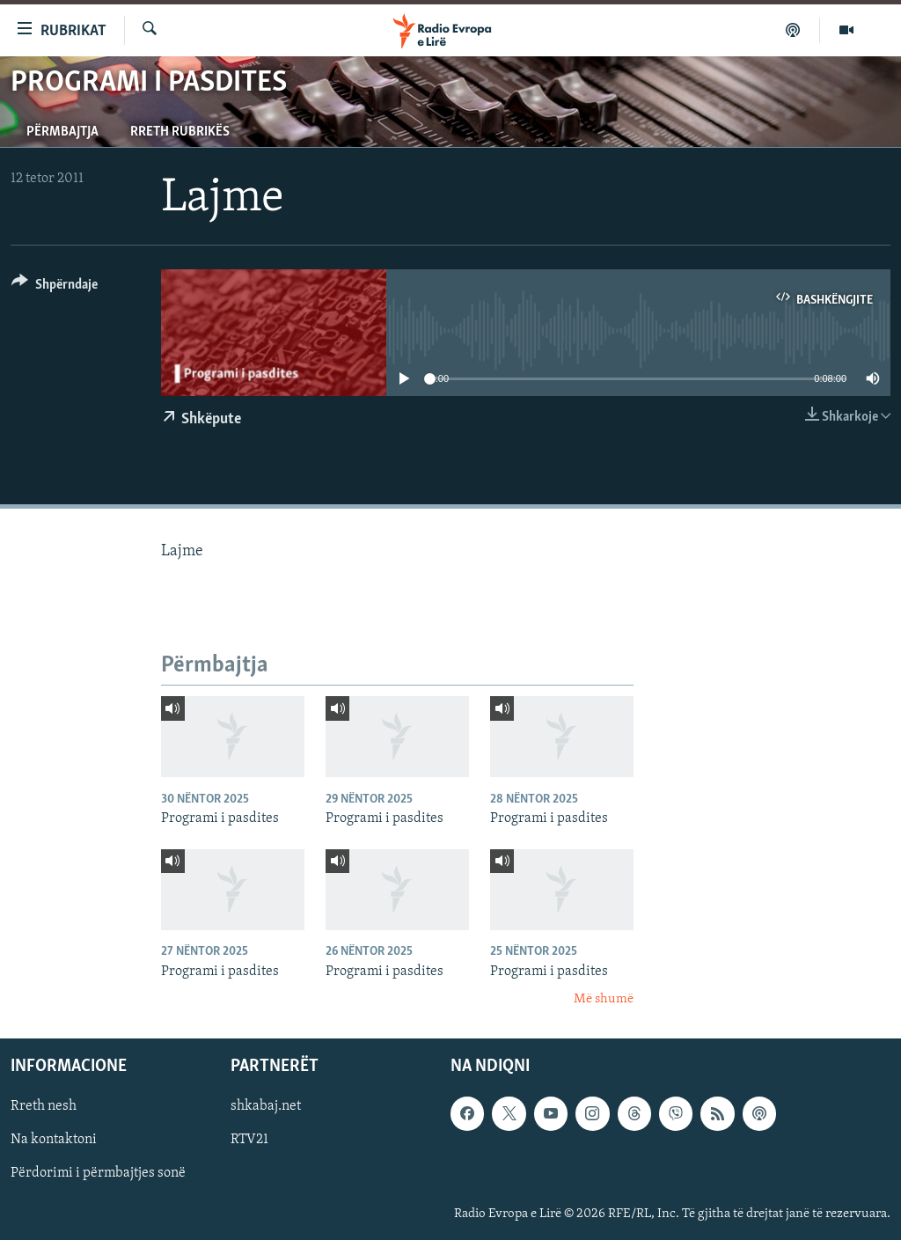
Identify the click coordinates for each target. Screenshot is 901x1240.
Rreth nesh (44, 1107)
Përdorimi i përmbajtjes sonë (98, 1174)
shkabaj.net (266, 1107)
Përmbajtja (62, 132)
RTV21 (249, 1141)
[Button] (54, 287)
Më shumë (604, 999)
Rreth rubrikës (180, 132)
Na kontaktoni (54, 1141)
